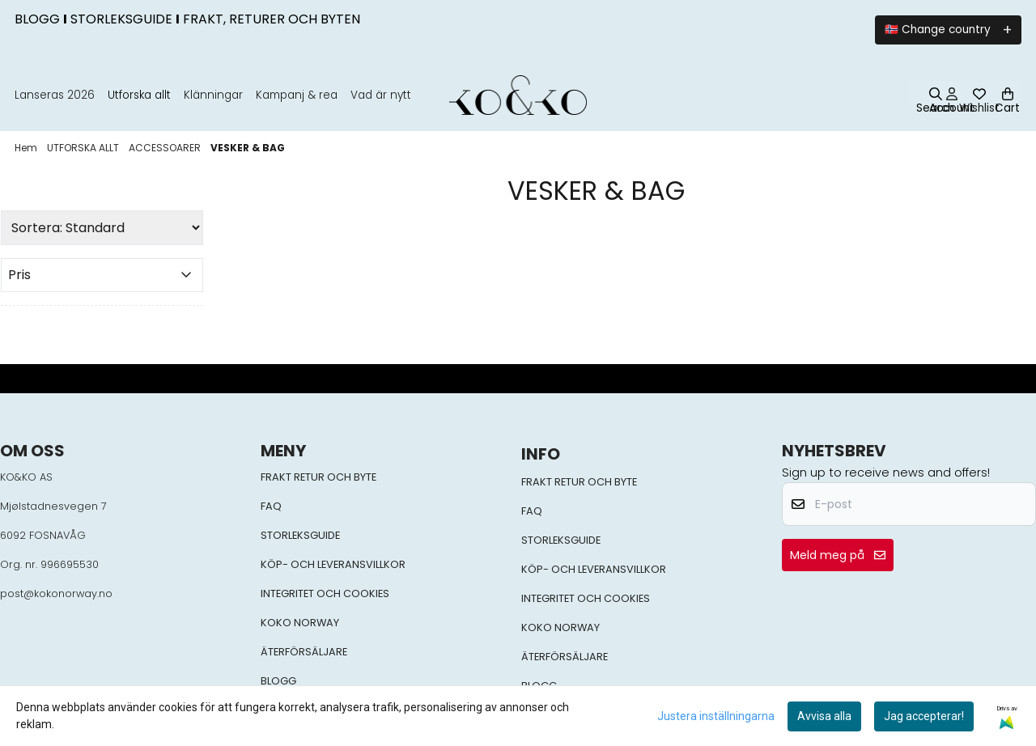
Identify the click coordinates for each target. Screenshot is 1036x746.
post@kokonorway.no (56, 593)
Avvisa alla (824, 716)
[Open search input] (935, 102)
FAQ (271, 506)
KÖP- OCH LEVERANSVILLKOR (333, 564)
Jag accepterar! (924, 716)
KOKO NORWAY (300, 622)
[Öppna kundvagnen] (1007, 94)
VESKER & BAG (247, 148)
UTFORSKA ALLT (84, 148)
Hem (27, 148)
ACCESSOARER (166, 148)
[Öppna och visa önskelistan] (979, 94)
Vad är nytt (380, 95)
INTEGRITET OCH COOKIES (325, 593)
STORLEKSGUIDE (300, 535)
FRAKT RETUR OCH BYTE (318, 477)
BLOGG (278, 681)
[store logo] (518, 95)
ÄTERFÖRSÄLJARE (304, 652)
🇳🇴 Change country (938, 29)
